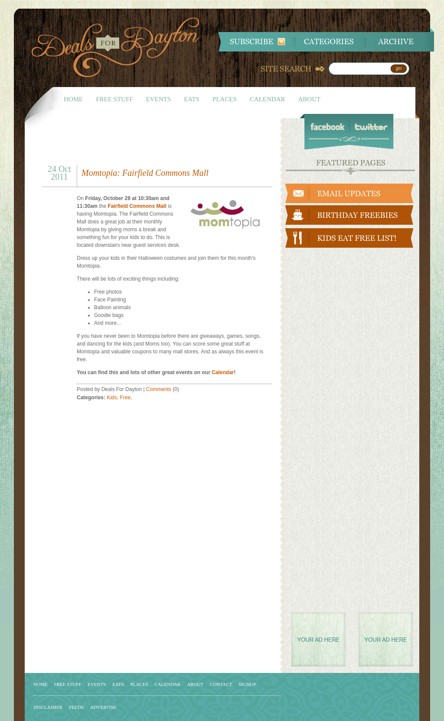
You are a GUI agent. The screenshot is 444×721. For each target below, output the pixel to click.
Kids (112, 397)
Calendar (223, 372)
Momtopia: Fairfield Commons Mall (145, 173)
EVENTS (158, 99)
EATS (191, 99)
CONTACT (221, 684)
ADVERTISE (103, 707)
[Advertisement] (143, 144)
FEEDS (76, 707)
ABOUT (309, 99)
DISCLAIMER (47, 707)
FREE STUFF (114, 99)
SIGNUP (247, 684)
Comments (158, 389)
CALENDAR (267, 99)
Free (125, 397)
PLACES (224, 99)
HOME (73, 99)
